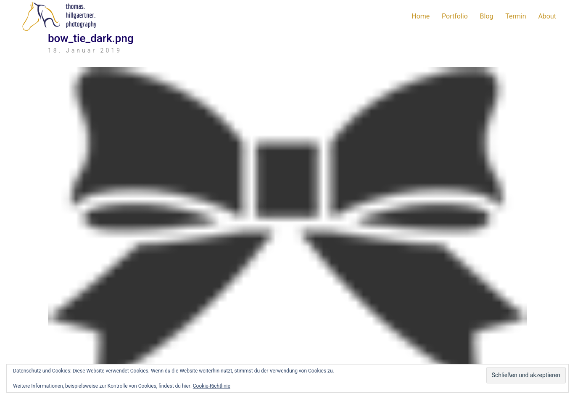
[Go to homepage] (61, 16)
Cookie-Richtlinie (211, 386)
